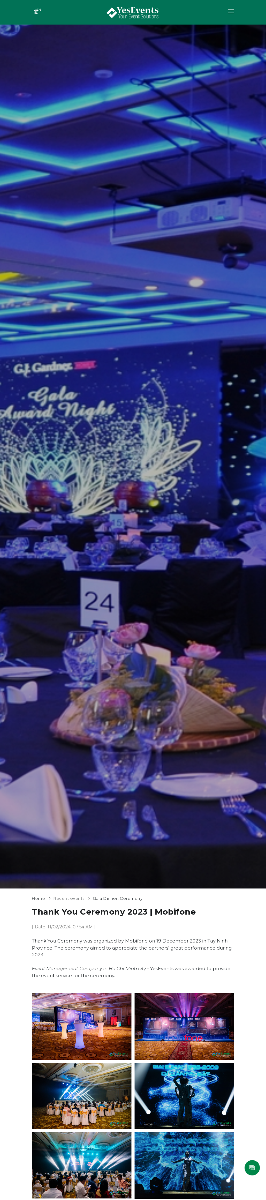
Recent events (69, 898)
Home (38, 898)
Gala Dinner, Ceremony (118, 898)
